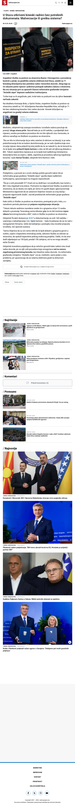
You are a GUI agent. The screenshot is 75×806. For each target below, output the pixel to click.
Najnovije (11, 448)
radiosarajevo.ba (44, 800)
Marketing (37, 768)
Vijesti (6, 11)
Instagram (66, 273)
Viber (17, 275)
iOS (38, 273)
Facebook (59, 273)
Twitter (53, 273)
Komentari (11, 376)
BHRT (31, 218)
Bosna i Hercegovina (17, 11)
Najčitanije (11, 320)
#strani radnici (18, 282)
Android (33, 273)
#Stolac (7, 282)
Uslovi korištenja (37, 786)
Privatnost (37, 781)
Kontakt (37, 777)
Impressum (37, 772)
